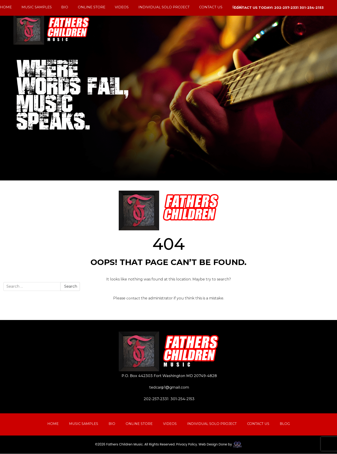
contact (133, 298)
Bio (64, 7)
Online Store (91, 7)
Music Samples (36, 7)
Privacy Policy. (187, 444)
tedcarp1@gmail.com (169, 387)
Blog (237, 7)
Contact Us (210, 7)
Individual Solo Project (164, 7)
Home (6, 7)
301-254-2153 (182, 399)
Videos (122, 7)
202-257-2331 (156, 399)
